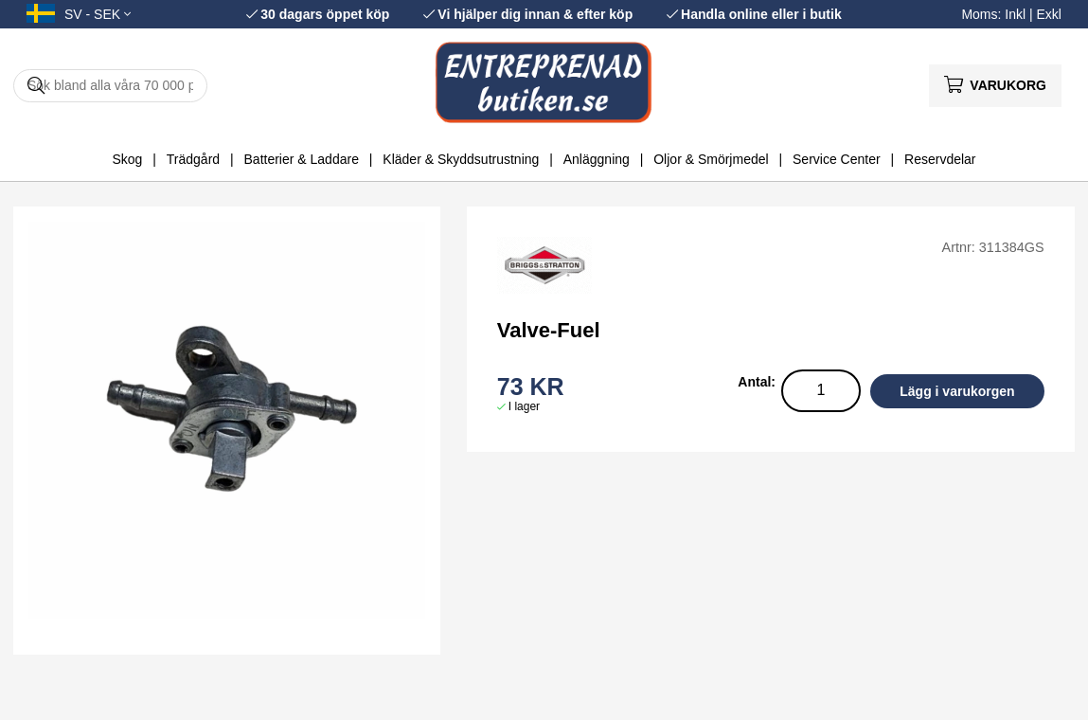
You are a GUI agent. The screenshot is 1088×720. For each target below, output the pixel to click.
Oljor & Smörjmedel (710, 159)
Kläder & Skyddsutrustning (461, 159)
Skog (127, 159)
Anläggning (596, 159)
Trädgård (193, 159)
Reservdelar (939, 159)
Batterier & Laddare (301, 159)
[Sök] (110, 85)
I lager (524, 406)
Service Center (837, 159)
